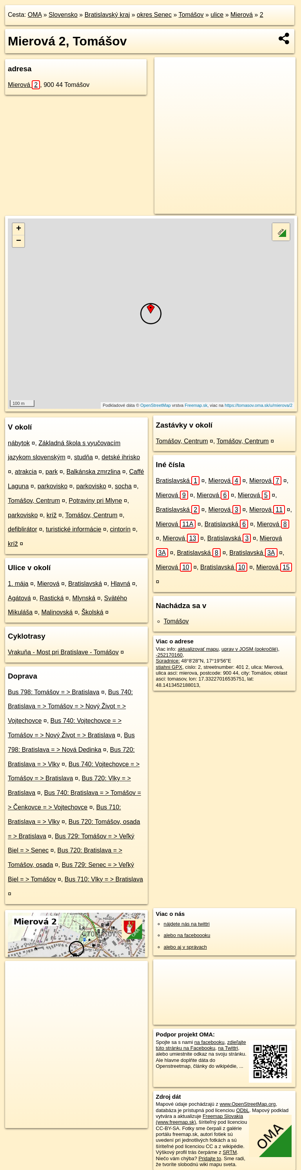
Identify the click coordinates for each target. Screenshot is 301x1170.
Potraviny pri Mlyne (95, 500)
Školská (92, 612)
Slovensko (63, 14)
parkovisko (52, 486)
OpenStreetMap (155, 405)
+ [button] (18, 229)
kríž (52, 515)
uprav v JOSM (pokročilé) (249, 649)
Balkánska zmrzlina (93, 471)
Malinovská (57, 612)
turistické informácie (73, 529)
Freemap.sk (196, 405)
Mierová (241, 14)
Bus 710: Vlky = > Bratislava (104, 879)
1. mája (18, 583)
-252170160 (169, 655)
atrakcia (26, 471)
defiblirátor (22, 529)
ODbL (242, 1110)
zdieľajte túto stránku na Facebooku (201, 1045)
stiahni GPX (169, 667)
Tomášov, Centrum (34, 500)
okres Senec (154, 14)
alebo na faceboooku (187, 935)
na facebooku (209, 1042)
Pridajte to (209, 1158)
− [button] (18, 241)
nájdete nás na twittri (187, 924)
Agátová (19, 598)
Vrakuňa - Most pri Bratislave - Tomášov (63, 652)
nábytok (19, 443)
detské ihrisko (121, 457)
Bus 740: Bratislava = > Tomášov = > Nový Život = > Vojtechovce (70, 706)
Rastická (51, 598)
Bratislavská (85, 583)
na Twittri (228, 1048)
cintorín (120, 529)
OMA (35, 14)
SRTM (230, 1152)
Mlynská (84, 598)
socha (123, 486)
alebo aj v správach (185, 947)
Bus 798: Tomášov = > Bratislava (54, 692)
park (51, 471)
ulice (216, 14)
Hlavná (120, 583)
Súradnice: (168, 661)
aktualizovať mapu (198, 649)
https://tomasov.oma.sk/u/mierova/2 (258, 405)
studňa (83, 457)
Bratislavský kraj (107, 14)
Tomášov (190, 14)
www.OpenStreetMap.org (247, 1104)
